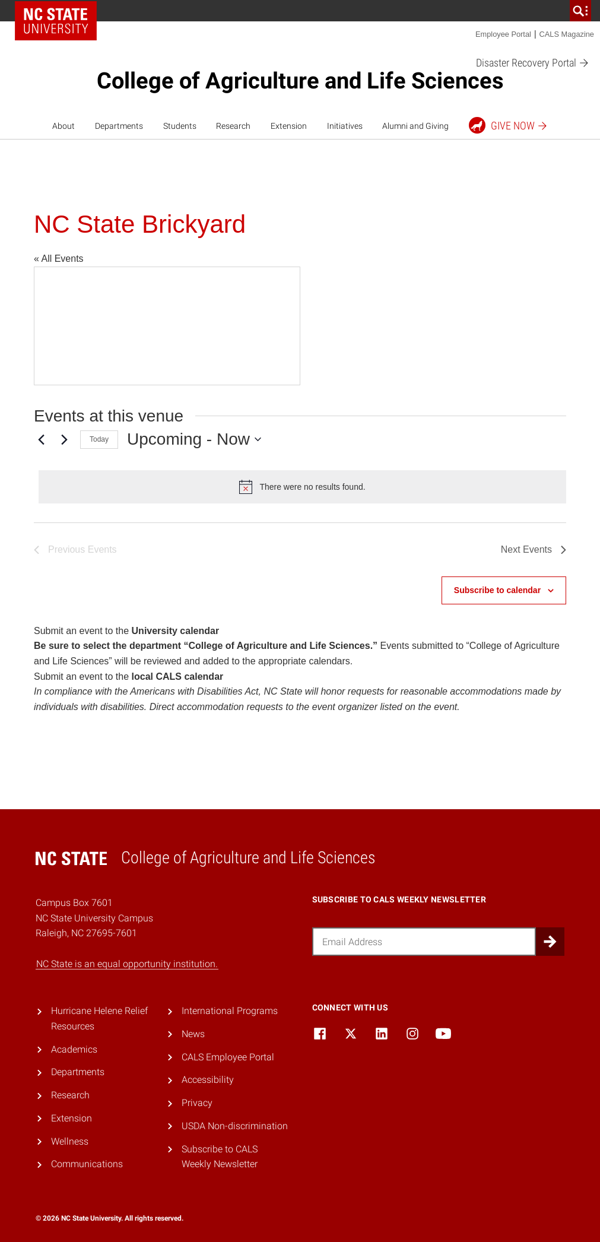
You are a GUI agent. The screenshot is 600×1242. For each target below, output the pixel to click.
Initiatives (345, 126)
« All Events (59, 259)
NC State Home (56, 21)
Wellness (69, 1141)
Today (99, 439)
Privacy (197, 1102)
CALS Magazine (566, 34)
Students (179, 126)
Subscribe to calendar (497, 590)
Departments (119, 126)
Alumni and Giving (415, 126)
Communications (87, 1164)
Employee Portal (503, 34)
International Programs (230, 1010)
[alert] (302, 486)
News (193, 1034)
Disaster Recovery (532, 63)
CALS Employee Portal (228, 1057)
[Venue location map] (167, 325)
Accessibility (208, 1079)
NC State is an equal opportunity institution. (127, 963)
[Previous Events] (41, 439)
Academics (74, 1049)
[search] (580, 10)
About (63, 126)
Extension (289, 126)
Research (233, 126)
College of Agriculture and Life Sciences (300, 81)
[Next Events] (64, 439)
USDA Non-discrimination (235, 1126)
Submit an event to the (126, 631)
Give (508, 125)
